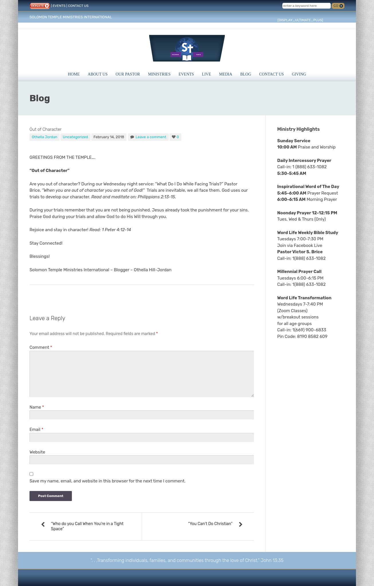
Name (36, 407)
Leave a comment (150, 137)
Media (225, 74)
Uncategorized (75, 137)
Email (36, 429)
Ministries (159, 74)
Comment (40, 347)
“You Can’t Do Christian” (210, 523)
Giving (299, 74)
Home (74, 74)
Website (37, 452)
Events (186, 74)
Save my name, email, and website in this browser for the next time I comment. (107, 481)
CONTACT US (78, 6)
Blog (245, 74)
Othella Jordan (44, 137)
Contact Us (271, 74)
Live (206, 74)
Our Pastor (128, 74)
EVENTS (59, 6)
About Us (97, 74)
